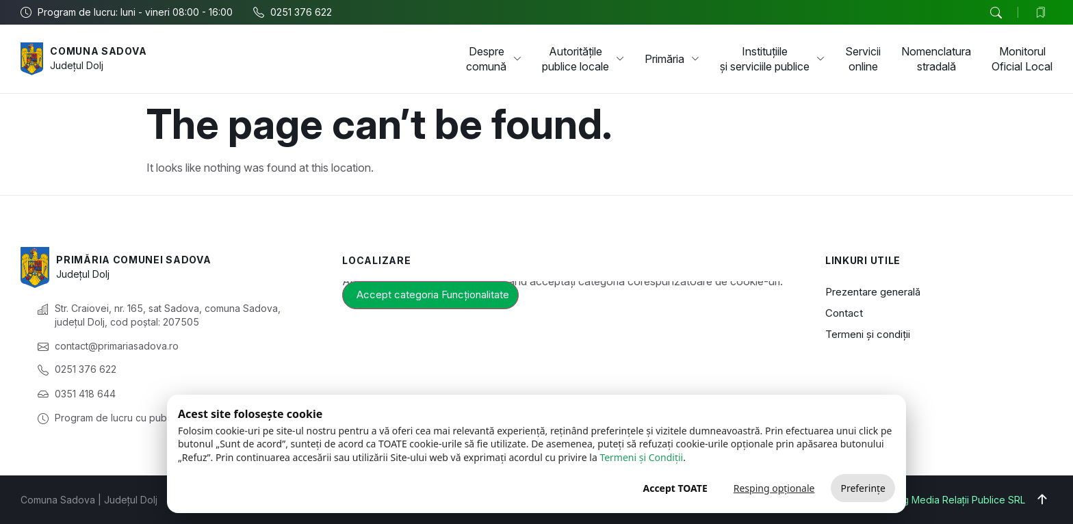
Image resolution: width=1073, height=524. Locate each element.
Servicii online (863, 58)
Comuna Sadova (98, 51)
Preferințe (862, 488)
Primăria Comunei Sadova (133, 259)
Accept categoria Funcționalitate (433, 294)
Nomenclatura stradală (936, 58)
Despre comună (493, 58)
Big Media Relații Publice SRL (959, 500)
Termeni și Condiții (641, 457)
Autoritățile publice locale (583, 58)
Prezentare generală (872, 291)
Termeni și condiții (867, 334)
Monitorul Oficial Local (1022, 58)
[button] (995, 13)
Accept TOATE (675, 488)
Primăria (672, 59)
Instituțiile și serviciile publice (772, 58)
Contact (844, 312)
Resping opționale (774, 488)
